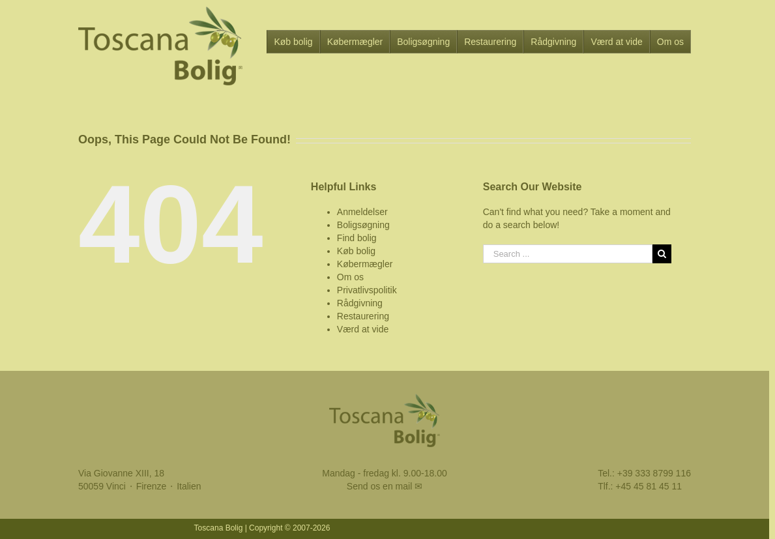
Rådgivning (360, 303)
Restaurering (363, 316)
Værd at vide (362, 329)
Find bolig (357, 238)
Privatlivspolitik (367, 290)
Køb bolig (356, 251)
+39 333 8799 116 (654, 473)
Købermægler (365, 264)
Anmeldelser (362, 212)
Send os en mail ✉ (384, 486)
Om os (350, 277)
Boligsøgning (363, 225)
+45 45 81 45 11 (648, 486)
